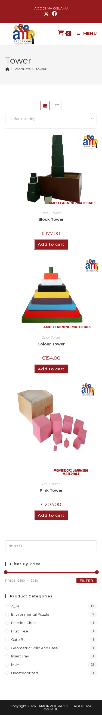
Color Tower (51, 337)
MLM (15, 664)
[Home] (7, 69)
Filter (86, 581)
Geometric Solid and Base (34, 648)
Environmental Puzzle (30, 614)
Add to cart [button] (51, 244)
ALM (15, 606)
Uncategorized (24, 673)
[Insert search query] (51, 545)
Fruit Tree (19, 631)
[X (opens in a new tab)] (47, 13)
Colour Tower (51, 344)
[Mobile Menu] (85, 33)
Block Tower (51, 213)
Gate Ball (19, 639)
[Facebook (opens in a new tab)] (54, 13)
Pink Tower (51, 484)
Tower (41, 69)
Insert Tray (20, 656)
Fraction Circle (24, 622)
